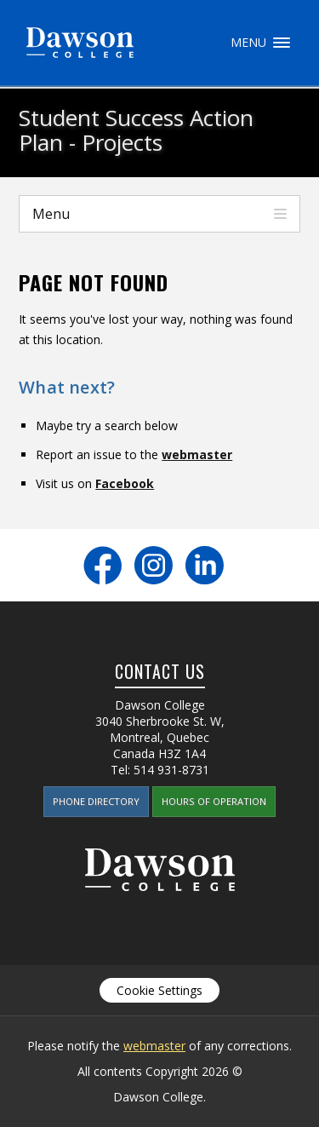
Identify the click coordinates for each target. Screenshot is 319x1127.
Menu (281, 42)
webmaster (197, 454)
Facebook (124, 483)
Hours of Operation (214, 801)
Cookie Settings (159, 990)
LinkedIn (204, 565)
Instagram (153, 565)
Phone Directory (96, 801)
